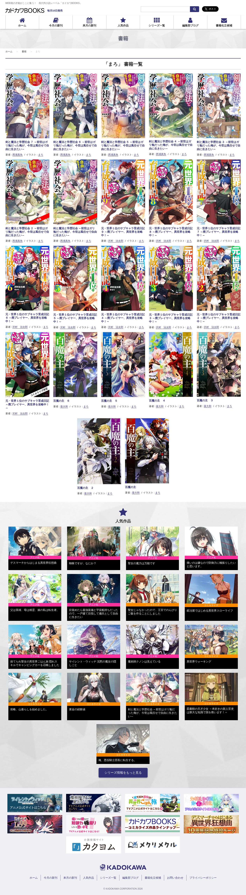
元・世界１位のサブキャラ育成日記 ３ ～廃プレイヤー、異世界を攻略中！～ (171, 318)
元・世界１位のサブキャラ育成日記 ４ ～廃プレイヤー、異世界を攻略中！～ (123, 318)
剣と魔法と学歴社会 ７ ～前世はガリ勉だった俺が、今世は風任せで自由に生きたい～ (27, 145)
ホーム (22, 25)
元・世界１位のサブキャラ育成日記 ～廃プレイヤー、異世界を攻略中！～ (27, 404)
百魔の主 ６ (61, 400)
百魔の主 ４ (157, 400)
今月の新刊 (56, 25)
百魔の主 (130, 487)
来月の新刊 (89, 25)
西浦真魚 (17, 154)
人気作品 (123, 25)
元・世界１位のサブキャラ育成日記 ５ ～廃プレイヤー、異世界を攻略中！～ (75, 318)
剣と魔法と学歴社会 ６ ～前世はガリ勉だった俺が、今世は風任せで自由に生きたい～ (75, 145)
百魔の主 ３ (205, 400)
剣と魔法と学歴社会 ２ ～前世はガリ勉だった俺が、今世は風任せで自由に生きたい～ (27, 232)
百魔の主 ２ (85, 487)
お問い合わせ (175, 877)
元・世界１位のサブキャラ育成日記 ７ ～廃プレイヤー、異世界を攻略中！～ (218, 232)
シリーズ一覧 (157, 25)
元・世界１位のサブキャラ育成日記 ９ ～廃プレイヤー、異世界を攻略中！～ (123, 232)
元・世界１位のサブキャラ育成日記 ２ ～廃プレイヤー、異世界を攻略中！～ (218, 318)
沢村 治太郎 (115, 240)
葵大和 (64, 406)
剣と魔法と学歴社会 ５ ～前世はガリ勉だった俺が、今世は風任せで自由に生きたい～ (123, 145)
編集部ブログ (190, 25)
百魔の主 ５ (109, 400)
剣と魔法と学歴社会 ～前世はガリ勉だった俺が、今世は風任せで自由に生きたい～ (75, 232)
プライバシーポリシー (203, 877)
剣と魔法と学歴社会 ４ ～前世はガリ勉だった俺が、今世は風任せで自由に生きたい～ (171, 145)
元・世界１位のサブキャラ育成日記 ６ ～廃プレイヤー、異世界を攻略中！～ (27, 318)
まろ (40, 154)
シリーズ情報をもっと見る (123, 772)
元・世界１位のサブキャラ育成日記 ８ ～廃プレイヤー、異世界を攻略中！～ (171, 232)
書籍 (24, 51)
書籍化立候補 (224, 25)
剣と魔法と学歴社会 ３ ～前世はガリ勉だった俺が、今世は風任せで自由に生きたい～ (218, 145)
